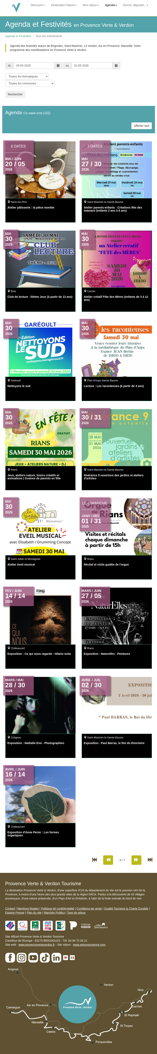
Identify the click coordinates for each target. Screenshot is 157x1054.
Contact (10, 908)
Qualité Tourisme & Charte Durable (126, 908)
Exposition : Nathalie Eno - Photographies (36, 743)
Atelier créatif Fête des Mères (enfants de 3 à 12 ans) (116, 298)
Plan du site (34, 912)
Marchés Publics (54, 912)
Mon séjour (91, 5)
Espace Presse (14, 912)
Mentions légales (28, 908)
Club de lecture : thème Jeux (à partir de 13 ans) (40, 296)
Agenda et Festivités (18, 36)
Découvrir (38, 5)
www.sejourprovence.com (89, 944)
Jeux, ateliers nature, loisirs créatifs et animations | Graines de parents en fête (34, 477)
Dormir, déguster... (135, 5)
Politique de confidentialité (57, 908)
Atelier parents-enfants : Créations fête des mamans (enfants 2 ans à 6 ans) (113, 209)
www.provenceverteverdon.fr (37, 944)
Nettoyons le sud (19, 386)
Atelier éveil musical (21, 564)
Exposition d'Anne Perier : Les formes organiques (33, 834)
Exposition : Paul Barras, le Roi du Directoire (114, 743)
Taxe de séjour (76, 912)
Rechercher (15, 94)
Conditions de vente (89, 908)
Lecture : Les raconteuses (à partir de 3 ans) (114, 386)
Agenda (111, 5)
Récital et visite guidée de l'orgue (106, 564)
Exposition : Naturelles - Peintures (107, 653)
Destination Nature (64, 5)
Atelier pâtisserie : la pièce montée (31, 207)
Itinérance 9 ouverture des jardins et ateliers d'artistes (114, 477)
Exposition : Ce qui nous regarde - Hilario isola (39, 653)
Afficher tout (141, 125)
